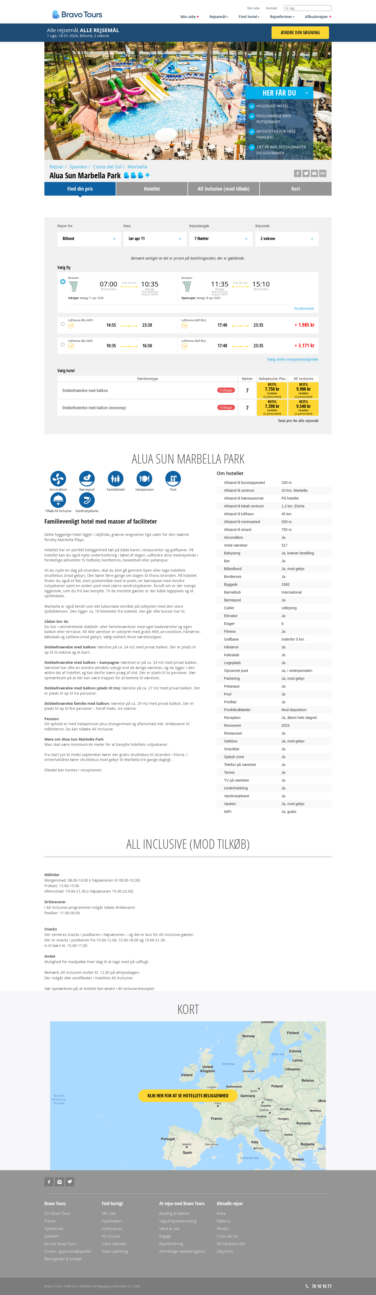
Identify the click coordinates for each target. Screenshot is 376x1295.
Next (322, 99)
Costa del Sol (107, 166)
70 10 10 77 (322, 1286)
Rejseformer (282, 16)
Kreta (221, 1213)
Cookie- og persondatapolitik (67, 1251)
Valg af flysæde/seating (177, 1220)
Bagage (165, 1236)
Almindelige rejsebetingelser (182, 1251)
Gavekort (51, 1236)
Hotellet (152, 188)
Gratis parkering (115, 1251)
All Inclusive (111, 1236)
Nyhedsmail (53, 1228)
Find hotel (249, 16)
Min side (189, 16)
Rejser (57, 166)
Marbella (137, 166)
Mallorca (223, 1220)
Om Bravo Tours (57, 1213)
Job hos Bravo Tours (60, 1243)
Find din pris (80, 188)
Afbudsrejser (318, 16)
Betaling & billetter (174, 1213)
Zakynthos (225, 1251)
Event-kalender (114, 1243)
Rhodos (223, 1228)
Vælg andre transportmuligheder (293, 359)
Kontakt (271, 8)
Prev (53, 99)
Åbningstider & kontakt (63, 1258)
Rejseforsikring (171, 1243)
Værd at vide (169, 1228)
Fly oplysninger (304, 308)
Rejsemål (218, 16)
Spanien (78, 166)
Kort (295, 188)
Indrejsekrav (112, 1228)
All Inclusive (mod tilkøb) (224, 188)
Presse (50, 1220)
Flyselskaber (112, 1220)
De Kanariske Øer (231, 1243)
